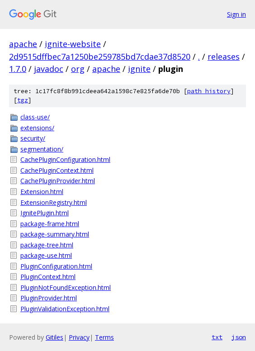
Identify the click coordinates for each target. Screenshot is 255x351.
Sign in (236, 14)
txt (217, 337)
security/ (32, 138)
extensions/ (37, 127)
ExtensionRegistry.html (53, 202)
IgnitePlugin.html (44, 213)
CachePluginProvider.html (57, 180)
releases (224, 56)
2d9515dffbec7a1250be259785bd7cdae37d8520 (99, 56)
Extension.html (41, 191)
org (78, 68)
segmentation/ (41, 149)
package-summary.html (54, 234)
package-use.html (46, 255)
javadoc (48, 68)
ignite (139, 68)
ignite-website (73, 43)
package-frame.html (49, 223)
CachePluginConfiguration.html (65, 159)
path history (209, 91)
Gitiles (54, 337)
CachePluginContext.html (57, 170)
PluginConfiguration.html (56, 266)
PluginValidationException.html (64, 308)
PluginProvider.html (48, 298)
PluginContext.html (48, 276)
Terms (104, 337)
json (238, 337)
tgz (22, 100)
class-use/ (35, 117)
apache (23, 43)
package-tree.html (46, 245)
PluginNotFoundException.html (65, 287)
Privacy (79, 337)
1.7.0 (17, 68)
